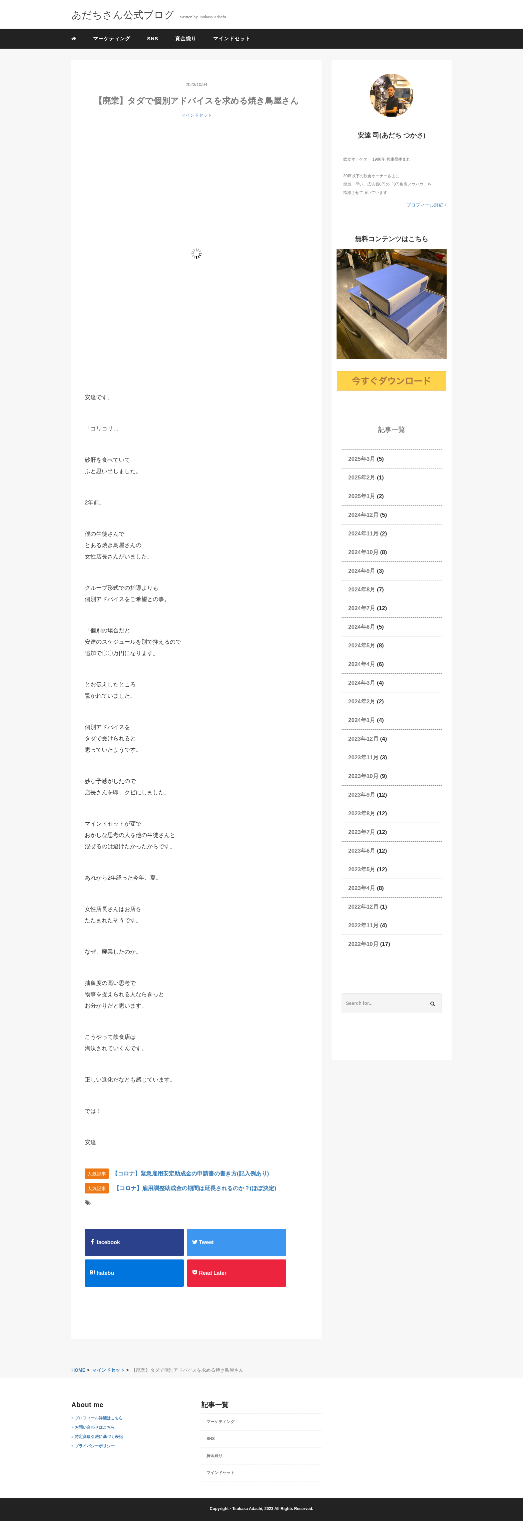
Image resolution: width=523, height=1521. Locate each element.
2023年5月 (361, 869)
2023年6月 (361, 851)
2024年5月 (361, 645)
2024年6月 (361, 627)
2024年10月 (363, 552)
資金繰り (185, 38)
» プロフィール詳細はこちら (97, 1418)
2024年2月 (361, 701)
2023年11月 (363, 757)
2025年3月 (361, 459)
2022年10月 (363, 944)
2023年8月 (361, 813)
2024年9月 (361, 571)
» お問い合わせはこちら (93, 1427)
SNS (152, 38)
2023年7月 (361, 832)
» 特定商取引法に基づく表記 (97, 1436)
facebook (105, 1242)
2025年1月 (361, 496)
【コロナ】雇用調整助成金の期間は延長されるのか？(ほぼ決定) (195, 1188)
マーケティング (111, 38)
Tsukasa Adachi (247, 1508)
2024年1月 (361, 720)
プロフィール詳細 (426, 205)
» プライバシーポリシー (93, 1446)
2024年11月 (363, 533)
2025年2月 (361, 477)
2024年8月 (361, 589)
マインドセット (231, 38)
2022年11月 (363, 925)
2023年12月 (363, 739)
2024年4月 (361, 664)
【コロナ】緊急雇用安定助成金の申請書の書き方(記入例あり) (190, 1173)
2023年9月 (361, 795)
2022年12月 (363, 907)
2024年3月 (361, 683)
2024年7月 (361, 608)
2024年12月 (363, 515)
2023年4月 (361, 888)
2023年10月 (363, 776)
